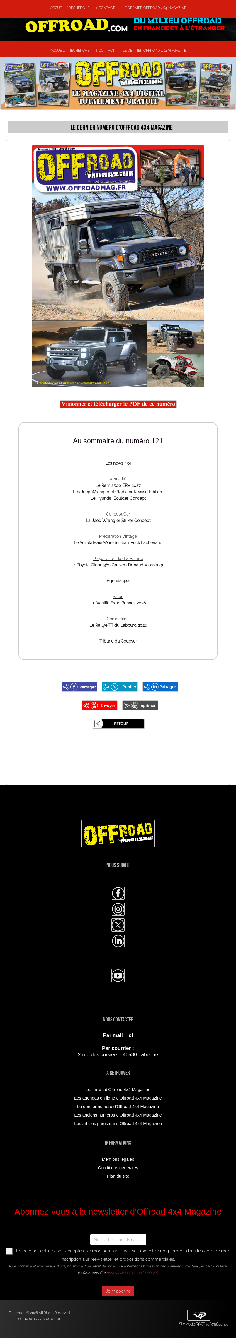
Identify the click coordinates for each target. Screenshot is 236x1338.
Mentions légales (118, 1159)
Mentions (205, 1324)
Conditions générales (118, 1167)
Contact (105, 8)
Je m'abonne (118, 1291)
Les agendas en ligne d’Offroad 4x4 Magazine (118, 1098)
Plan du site (118, 1176)
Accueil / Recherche (69, 8)
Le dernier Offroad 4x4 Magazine (153, 8)
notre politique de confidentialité (132, 1273)
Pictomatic (17, 1313)
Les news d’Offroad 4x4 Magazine (118, 1089)
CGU (192, 1324)
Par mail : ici (118, 1035)
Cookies (222, 1324)
